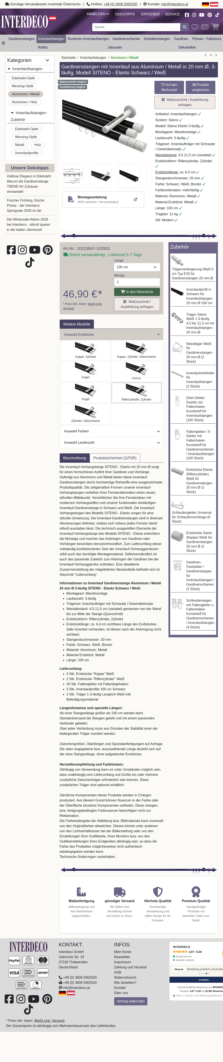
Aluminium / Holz (24, 102)
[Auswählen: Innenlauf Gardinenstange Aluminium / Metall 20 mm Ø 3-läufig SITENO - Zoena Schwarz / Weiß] (86, 414)
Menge (119, 275)
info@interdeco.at (174, 4)
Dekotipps (125, 14)
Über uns (121, 993)
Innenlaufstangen (51, 39)
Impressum (122, 962)
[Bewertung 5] (208, 973)
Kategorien (28, 60)
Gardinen (181, 39)
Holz (37, 145)
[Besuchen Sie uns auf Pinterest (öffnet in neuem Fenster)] (209, 14)
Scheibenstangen (157, 39)
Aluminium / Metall (26, 94)
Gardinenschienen (126, 39)
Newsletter (122, 957)
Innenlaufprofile (26, 153)
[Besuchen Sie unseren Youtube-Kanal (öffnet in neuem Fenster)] (202, 14)
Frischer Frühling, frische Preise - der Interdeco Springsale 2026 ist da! (25, 205)
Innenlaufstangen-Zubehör (29, 115)
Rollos (42, 47)
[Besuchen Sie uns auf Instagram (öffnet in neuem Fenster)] (194, 14)
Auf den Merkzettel (169, 87)
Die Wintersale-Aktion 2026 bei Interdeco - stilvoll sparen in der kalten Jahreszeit (28, 224)
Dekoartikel (187, 47)
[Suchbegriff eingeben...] (136, 27)
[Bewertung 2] (201, 973)
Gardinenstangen (22, 39)
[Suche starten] (184, 27)
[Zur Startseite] (29, 946)
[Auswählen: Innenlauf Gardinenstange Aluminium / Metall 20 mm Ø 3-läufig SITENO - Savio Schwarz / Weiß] (86, 371)
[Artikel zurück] (205, 55)
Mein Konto (122, 952)
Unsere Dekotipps (30, 167)
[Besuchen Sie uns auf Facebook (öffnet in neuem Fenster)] (187, 14)
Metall (19, 145)
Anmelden (97, 14)
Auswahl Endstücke (112, 335)
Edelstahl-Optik (23, 78)
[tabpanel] (112, 664)
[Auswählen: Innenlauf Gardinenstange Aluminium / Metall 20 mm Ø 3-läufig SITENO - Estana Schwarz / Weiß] (137, 350)
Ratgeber (150, 14)
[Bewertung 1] (199, 973)
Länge (119, 260)
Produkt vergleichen (200, 87)
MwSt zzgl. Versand (49, 1020)
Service (172, 14)
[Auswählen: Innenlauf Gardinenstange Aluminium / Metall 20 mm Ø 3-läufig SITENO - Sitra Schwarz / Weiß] (137, 371)
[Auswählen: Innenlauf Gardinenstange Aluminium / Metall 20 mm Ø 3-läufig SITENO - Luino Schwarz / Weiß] (86, 393)
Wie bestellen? (125, 982)
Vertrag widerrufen (131, 1001)
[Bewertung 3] (204, 973)
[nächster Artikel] (216, 55)
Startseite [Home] (68, 57)
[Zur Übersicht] (211, 55)
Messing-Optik (22, 86)
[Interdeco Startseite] (24, 21)
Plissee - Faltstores (206, 39)
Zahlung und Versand (130, 967)
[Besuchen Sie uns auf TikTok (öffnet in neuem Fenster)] (217, 14)
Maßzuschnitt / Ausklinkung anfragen (185, 102)
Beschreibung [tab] (74, 458)
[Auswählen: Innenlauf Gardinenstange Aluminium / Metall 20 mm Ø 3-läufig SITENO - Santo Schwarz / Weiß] (86, 350)
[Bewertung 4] (206, 973)
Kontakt (120, 988)
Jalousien (115, 47)
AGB (117, 972)
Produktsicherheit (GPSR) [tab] (114, 458)
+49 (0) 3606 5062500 (120, 4)
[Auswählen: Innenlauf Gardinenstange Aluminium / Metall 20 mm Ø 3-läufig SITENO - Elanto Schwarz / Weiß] (137, 393)
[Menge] (137, 282)
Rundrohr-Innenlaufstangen (88, 39)
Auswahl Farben (112, 431)
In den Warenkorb (137, 292)
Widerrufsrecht (125, 977)
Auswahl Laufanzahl (112, 442)
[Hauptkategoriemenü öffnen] (3, 43)
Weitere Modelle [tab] (76, 324)
